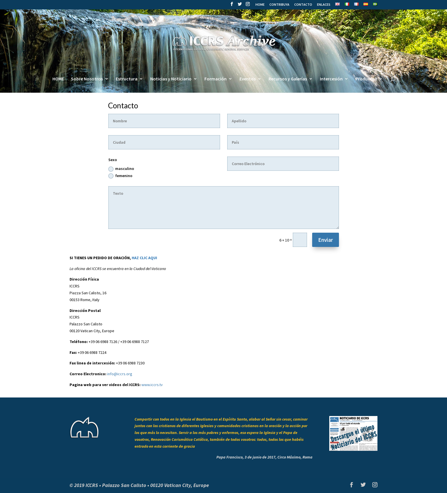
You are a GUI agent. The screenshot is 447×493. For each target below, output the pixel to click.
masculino (121, 169)
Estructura (126, 79)
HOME (260, 5)
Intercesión (331, 79)
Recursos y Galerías (288, 79)
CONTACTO (303, 5)
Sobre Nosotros (87, 79)
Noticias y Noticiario (171, 79)
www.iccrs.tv (152, 384)
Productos (366, 79)
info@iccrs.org (119, 373)
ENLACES (323, 5)
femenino (120, 176)
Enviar (325, 239)
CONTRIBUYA (279, 5)
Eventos (247, 79)
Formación (215, 79)
